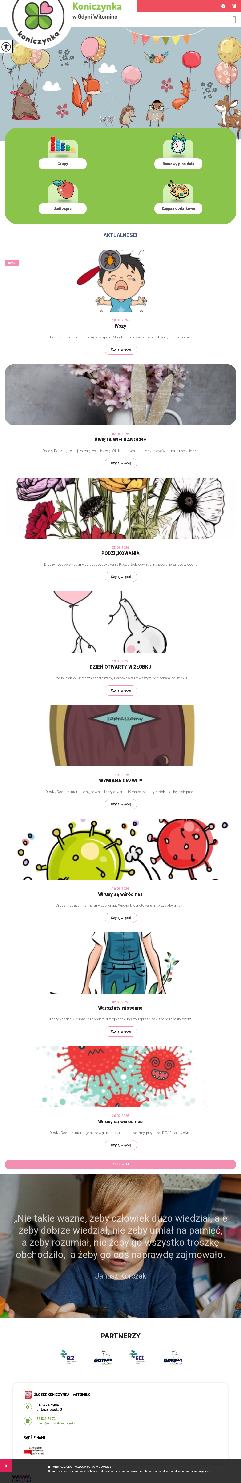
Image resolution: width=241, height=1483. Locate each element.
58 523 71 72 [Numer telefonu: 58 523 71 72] (46, 1419)
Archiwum (120, 1164)
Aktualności (120, 235)
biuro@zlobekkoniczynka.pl (222, 6)
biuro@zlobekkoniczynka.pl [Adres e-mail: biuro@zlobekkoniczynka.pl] (57, 1423)
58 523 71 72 (234, 6)
